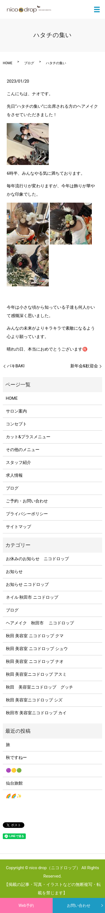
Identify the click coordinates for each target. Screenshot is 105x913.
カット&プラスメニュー (28, 436)
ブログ (29, 63)
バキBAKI (16, 365)
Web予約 (26, 905)
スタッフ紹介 (18, 462)
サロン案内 (16, 411)
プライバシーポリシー (27, 513)
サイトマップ (18, 526)
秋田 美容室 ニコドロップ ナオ (35, 661)
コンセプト (16, 423)
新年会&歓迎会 (84, 365)
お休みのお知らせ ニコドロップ (39, 558)
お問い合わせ (78, 905)
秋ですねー (16, 757)
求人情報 (14, 475)
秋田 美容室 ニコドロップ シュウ (37, 648)
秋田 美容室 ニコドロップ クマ (35, 635)
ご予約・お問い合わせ (27, 501)
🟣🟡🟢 (14, 770)
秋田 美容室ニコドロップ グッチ (39, 687)
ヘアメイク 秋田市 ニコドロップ (40, 623)
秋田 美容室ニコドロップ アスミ (36, 674)
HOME (7, 63)
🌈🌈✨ (14, 796)
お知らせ (14, 571)
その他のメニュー (22, 449)
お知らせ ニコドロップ (27, 584)
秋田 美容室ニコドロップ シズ (34, 700)
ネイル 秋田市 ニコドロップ (32, 597)
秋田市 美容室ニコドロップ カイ (36, 712)
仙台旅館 (14, 783)
